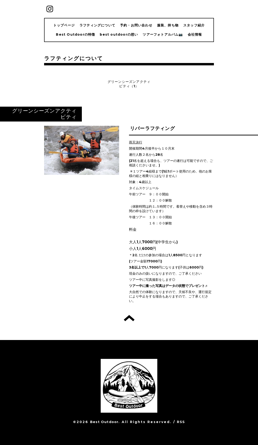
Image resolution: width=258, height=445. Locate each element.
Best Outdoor (104, 422)
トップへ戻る (129, 318)
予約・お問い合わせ (136, 25)
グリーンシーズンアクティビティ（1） (129, 84)
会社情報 (195, 34)
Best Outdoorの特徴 (75, 34)
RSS (181, 422)
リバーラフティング (152, 128)
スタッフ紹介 (194, 25)
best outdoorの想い (119, 34)
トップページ (64, 25)
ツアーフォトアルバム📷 (163, 34)
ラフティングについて (97, 25)
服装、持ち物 (168, 25)
